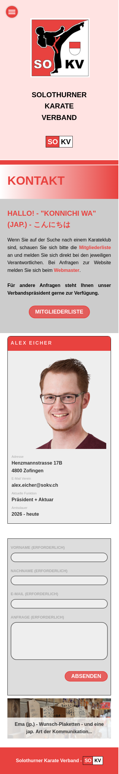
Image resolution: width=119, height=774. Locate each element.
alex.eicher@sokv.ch (35, 485)
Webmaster (67, 270)
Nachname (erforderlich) (39, 571)
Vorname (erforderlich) (38, 547)
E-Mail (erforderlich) (34, 594)
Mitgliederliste (95, 247)
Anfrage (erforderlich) (37, 617)
